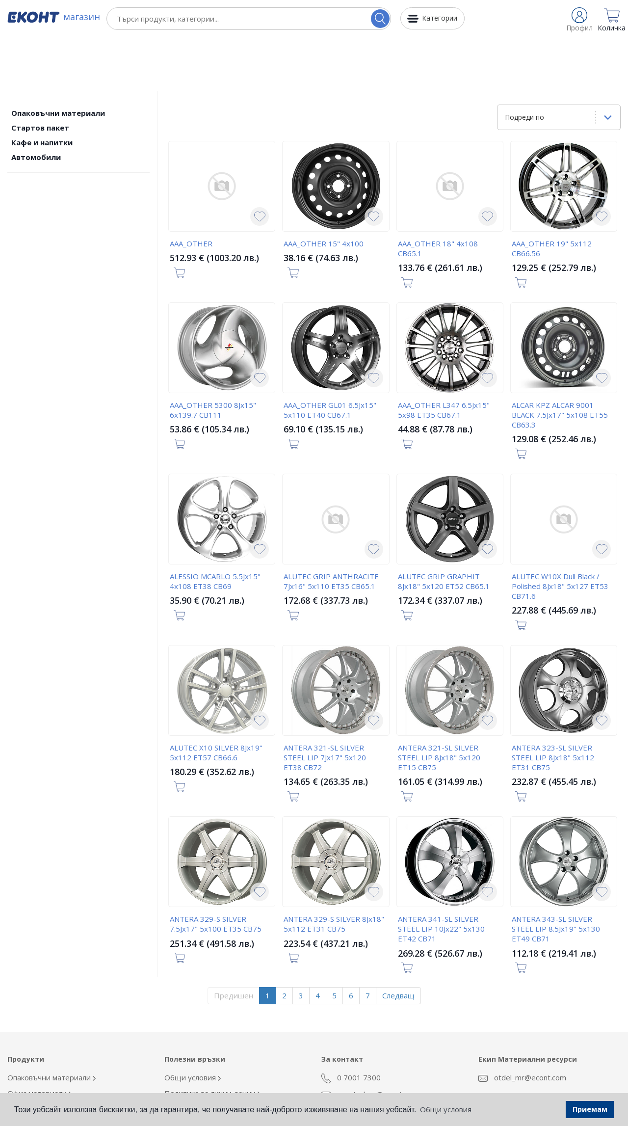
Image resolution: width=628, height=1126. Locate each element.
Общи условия (192, 1023)
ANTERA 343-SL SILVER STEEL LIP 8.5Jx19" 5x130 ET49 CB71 (556, 874)
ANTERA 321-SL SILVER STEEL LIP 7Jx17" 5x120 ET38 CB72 (325, 703)
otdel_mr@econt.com (522, 1023)
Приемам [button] (590, 1109)
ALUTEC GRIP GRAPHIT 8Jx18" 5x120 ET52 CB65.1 (444, 527)
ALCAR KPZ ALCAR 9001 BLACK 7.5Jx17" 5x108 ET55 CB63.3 (560, 360)
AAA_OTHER (191, 189)
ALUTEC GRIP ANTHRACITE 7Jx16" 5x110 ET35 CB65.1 (331, 527)
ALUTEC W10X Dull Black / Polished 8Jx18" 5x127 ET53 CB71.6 (560, 532)
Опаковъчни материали (58, 59)
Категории (439, 18)
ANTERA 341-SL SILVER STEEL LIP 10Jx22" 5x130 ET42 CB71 (441, 874)
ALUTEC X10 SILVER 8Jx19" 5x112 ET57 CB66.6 (216, 698)
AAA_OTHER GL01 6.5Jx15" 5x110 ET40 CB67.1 (330, 356)
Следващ (398, 941)
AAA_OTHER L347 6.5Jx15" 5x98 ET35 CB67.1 (444, 356)
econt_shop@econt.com (369, 1040)
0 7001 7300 (351, 1024)
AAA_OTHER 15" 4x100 (324, 189)
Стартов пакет (40, 74)
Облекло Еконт (36, 1055)
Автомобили (36, 103)
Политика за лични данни (212, 1039)
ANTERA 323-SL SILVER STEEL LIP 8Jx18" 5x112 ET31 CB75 (553, 703)
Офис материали (39, 1039)
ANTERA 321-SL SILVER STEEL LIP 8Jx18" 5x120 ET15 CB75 (439, 703)
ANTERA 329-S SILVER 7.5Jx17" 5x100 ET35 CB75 (216, 870)
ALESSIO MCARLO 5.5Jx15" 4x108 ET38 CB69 (215, 527)
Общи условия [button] (445, 1109)
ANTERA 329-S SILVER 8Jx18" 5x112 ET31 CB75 (334, 870)
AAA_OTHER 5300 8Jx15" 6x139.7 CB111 (213, 356)
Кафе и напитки (42, 88)
